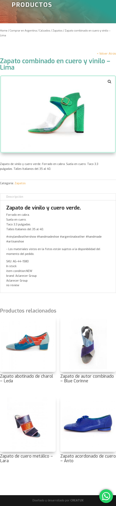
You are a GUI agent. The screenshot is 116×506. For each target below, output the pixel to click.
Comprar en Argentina (23, 30)
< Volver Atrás (106, 54)
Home (3, 30)
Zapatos (57, 30)
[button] (109, 81)
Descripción (14, 197)
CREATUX (77, 500)
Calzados (44, 30)
